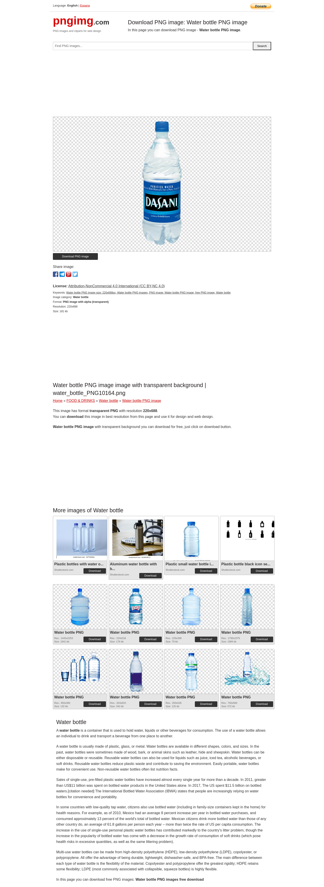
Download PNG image (75, 256)
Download (95, 571)
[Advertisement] (162, 85)
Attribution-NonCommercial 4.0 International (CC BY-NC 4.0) (116, 286)
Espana (85, 5)
